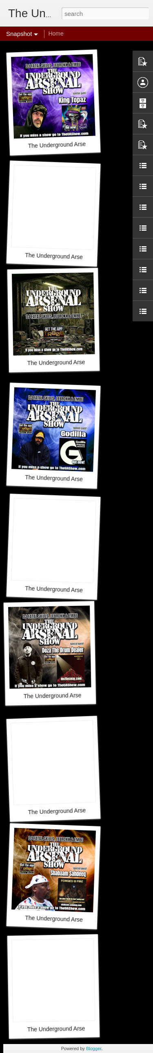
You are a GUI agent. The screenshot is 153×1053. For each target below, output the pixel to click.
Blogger (93, 1048)
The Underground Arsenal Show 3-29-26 (78, 362)
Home (55, 33)
